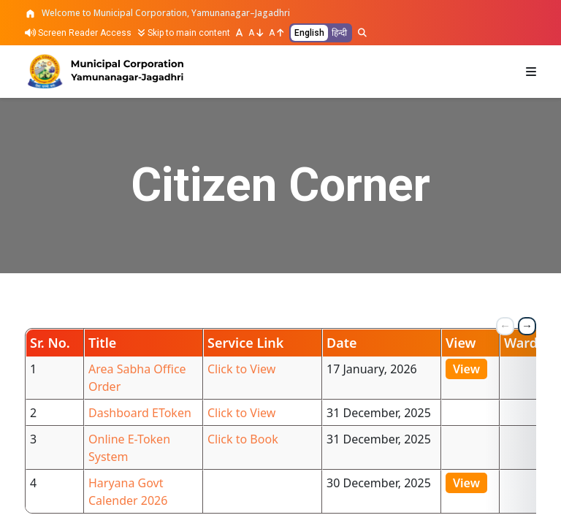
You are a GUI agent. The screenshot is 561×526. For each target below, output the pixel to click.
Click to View (241, 369)
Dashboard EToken (139, 413)
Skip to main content (183, 33)
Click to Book (242, 439)
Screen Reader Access (78, 33)
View (466, 369)
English (309, 33)
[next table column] (527, 326)
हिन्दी (339, 33)
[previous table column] (505, 326)
